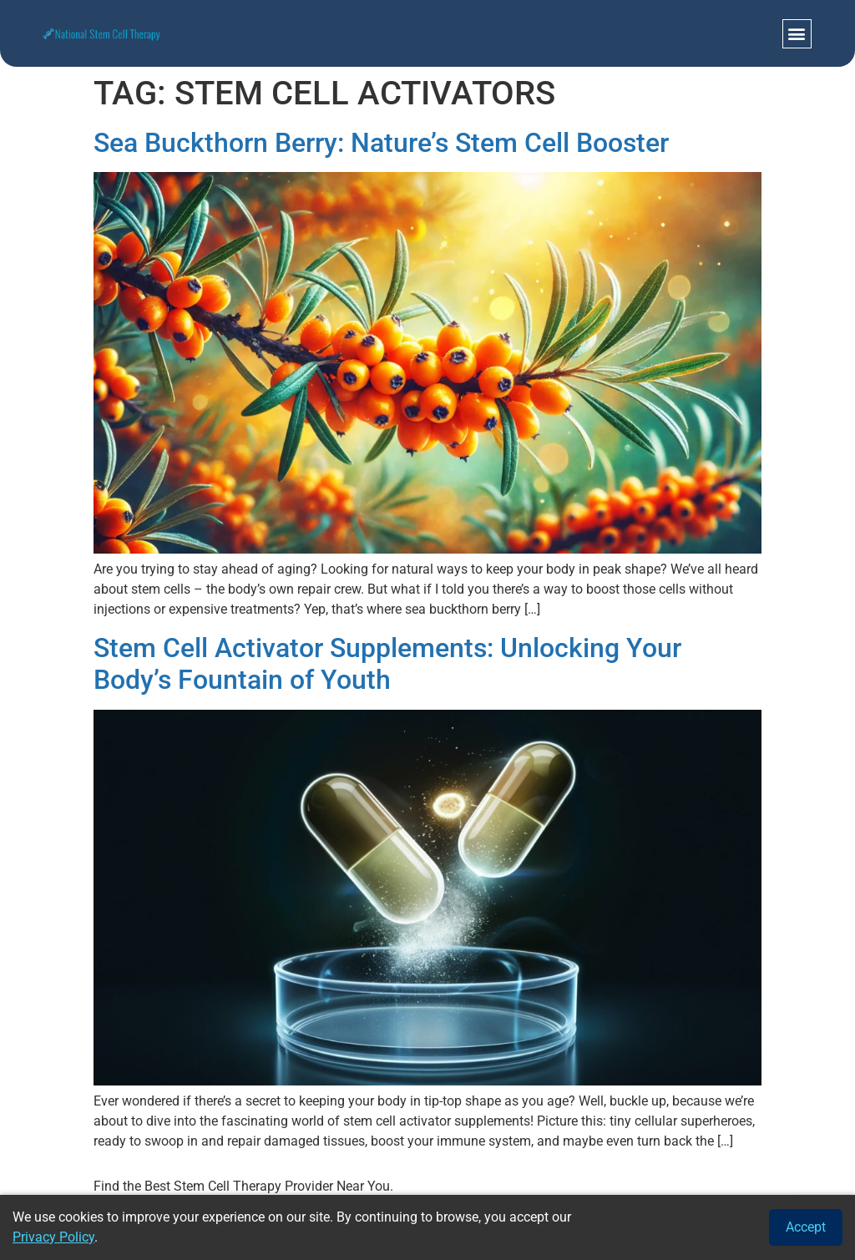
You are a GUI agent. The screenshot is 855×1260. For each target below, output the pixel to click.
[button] (797, 33)
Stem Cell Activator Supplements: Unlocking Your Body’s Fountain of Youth (387, 664)
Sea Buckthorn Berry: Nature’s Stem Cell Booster (381, 143)
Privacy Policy (53, 1237)
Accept (806, 1227)
